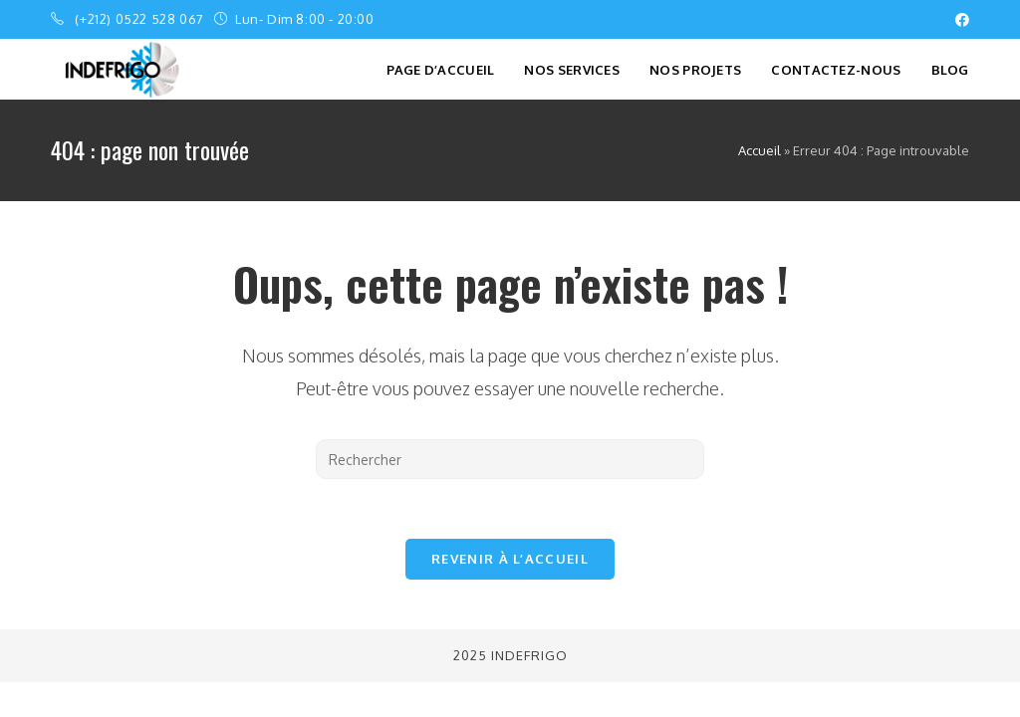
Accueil (759, 150)
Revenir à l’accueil (510, 559)
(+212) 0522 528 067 (141, 19)
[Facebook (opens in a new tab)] (959, 20)
